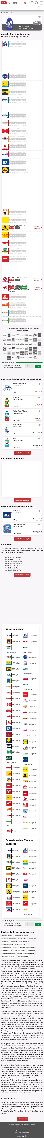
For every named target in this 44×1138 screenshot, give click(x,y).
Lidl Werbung (5, 941)
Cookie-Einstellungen (25, 1132)
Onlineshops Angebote (7, 935)
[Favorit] (39, 17)
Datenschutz (26, 1130)
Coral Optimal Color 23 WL (13, 561)
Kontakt (15, 1132)
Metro (11, 12)
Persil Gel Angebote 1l (23, 956)
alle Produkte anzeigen (22, 452)
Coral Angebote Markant (7, 944)
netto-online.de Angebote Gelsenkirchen (19, 941)
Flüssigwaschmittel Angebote (8, 956)
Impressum (17, 1130)
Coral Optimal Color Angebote (9, 938)
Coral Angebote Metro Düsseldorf (9, 947)
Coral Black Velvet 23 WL (13, 557)
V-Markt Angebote (22, 938)
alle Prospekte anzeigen (22, 500)
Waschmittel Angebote (20, 950)
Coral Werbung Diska (20, 944)
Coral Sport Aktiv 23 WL (12, 566)
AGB (22, 1130)
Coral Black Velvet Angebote (21, 935)
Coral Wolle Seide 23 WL (13, 570)
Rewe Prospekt (32, 938)
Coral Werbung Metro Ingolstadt (27, 947)
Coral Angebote (31, 950)
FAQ (19, 1132)
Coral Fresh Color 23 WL (13, 559)
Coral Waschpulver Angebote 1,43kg (25, 953)
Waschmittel (33, 1044)
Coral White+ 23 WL (11, 568)
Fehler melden (22, 1119)
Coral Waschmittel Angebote (8, 953)
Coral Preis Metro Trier (7, 950)
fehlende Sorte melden (22, 574)
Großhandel (6, 12)
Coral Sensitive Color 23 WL (14, 564)
